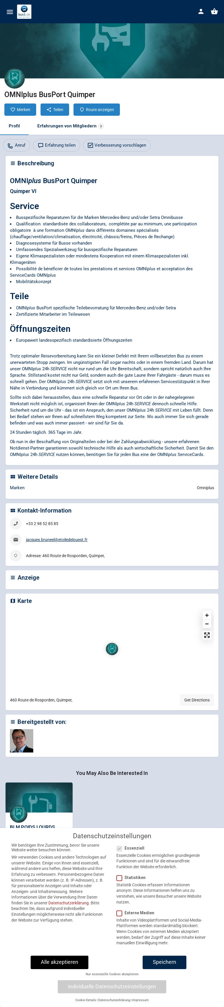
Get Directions (197, 700)
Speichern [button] (164, 968)
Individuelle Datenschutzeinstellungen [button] (112, 993)
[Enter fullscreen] (207, 635)
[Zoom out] (207, 624)
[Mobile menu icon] (10, 11)
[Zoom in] (207, 615)
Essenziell (132, 854)
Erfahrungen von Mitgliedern (70, 126)
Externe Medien (137, 919)
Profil (14, 126)
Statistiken (132, 883)
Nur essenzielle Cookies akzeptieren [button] (112, 980)
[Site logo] (25, 11)
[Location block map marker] (112, 649)
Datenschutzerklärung (68, 909)
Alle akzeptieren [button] (59, 968)
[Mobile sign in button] (201, 11)
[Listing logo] (14, 78)
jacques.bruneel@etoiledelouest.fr (57, 539)
